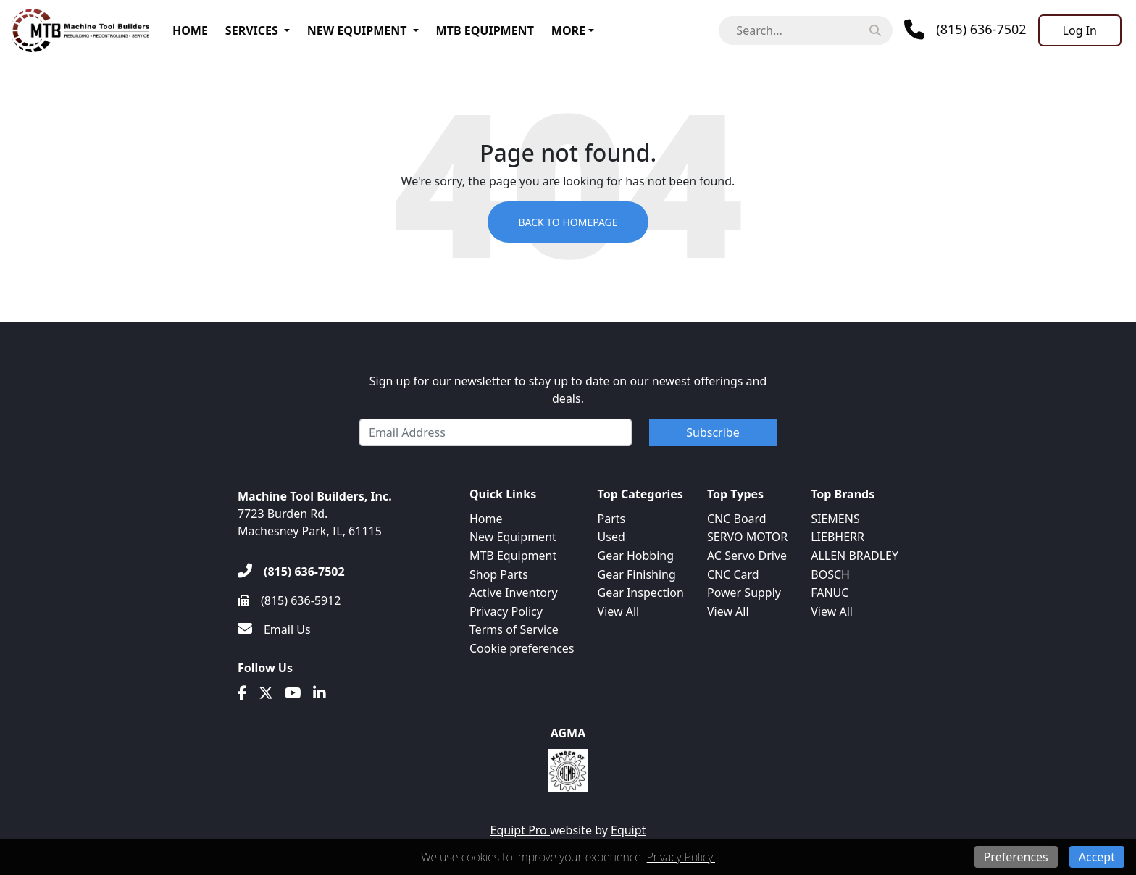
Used (611, 537)
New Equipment (357, 30)
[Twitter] (266, 693)
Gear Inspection (641, 592)
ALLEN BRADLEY (854, 556)
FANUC (829, 592)
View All (619, 611)
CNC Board (737, 519)
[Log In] (1080, 30)
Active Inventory (513, 592)
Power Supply (744, 592)
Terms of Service (514, 629)
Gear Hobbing (636, 556)
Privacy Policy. (681, 857)
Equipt (628, 830)
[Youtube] (293, 693)
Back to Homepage (567, 222)
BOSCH (830, 574)
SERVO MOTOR (747, 537)
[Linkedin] (319, 693)
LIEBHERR (837, 537)
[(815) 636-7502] (291, 571)
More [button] (568, 30)
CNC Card (733, 574)
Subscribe (712, 432)
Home (190, 30)
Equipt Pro (520, 830)
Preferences (1016, 857)
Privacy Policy (506, 611)
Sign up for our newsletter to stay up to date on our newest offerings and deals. (568, 389)
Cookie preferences (522, 648)
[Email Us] (274, 629)
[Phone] (965, 30)
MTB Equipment (485, 30)
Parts (612, 519)
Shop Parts (498, 574)
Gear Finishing (637, 574)
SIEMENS (835, 519)
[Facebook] (242, 693)
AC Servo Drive (747, 556)
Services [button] (251, 30)
